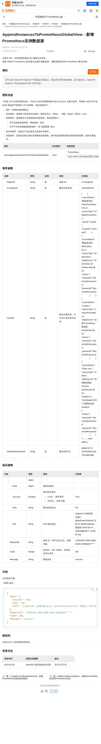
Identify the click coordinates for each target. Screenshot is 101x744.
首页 (4, 24)
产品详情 (49, 51)
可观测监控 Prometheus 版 (19, 24)
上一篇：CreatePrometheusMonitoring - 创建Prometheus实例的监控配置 (22, 678)
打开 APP (92, 4)
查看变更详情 (61, 666)
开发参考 (35, 24)
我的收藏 (91, 51)
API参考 (45, 24)
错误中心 (11, 643)
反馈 (54, 693)
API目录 (55, 24)
